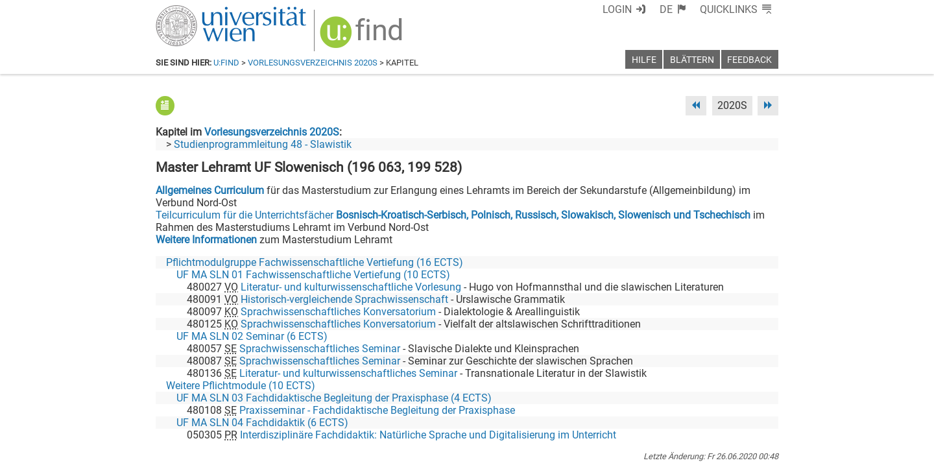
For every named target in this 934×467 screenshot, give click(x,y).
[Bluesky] (674, 412)
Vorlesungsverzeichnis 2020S (312, 62)
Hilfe (644, 60)
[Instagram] (757, 412)
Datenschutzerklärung (660, 452)
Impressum (502, 452)
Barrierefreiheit (569, 452)
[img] (363, 36)
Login (617, 9)
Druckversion (748, 452)
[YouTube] (715, 412)
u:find (226, 62)
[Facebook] (633, 412)
